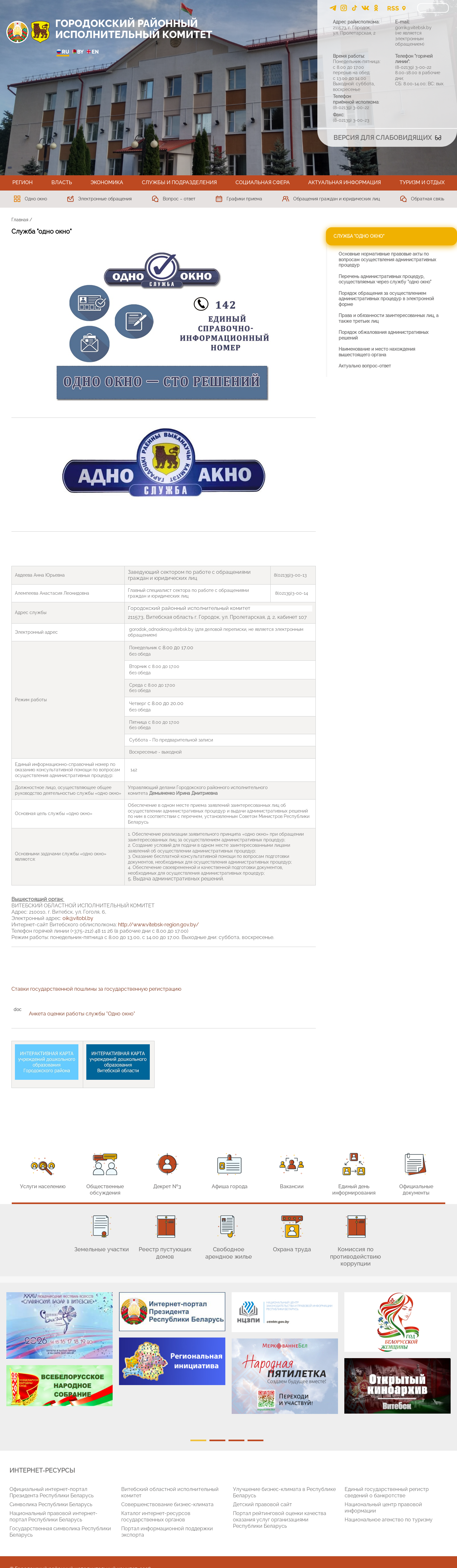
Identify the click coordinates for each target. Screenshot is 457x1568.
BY (78, 52)
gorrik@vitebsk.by (413, 27)
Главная (19, 219)
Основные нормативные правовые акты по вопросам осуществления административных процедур (387, 259)
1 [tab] (198, 1440)
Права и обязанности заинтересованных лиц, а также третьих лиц (389, 318)
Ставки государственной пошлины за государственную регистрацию (96, 989)
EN (92, 52)
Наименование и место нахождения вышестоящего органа (377, 352)
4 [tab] (255, 1440)
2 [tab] (217, 1440)
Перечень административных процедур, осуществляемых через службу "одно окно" (385, 279)
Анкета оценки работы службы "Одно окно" (82, 1014)
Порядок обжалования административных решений (383, 335)
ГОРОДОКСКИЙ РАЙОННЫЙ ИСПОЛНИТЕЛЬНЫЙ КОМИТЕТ (133, 29)
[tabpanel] (59, 1352)
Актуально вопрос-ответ (365, 365)
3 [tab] (236, 1440)
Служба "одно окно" (359, 236)
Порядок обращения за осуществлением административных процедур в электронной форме (386, 299)
